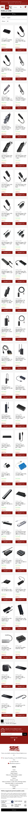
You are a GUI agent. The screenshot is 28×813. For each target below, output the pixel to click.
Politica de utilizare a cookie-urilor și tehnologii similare (14, 781)
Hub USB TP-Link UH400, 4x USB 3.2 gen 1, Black (6, 677)
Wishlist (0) (11, 3)
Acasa (14, 770)
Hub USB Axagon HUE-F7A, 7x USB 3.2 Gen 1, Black (6, 157)
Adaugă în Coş (7, 50)
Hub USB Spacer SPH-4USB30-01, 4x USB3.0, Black (6, 620)
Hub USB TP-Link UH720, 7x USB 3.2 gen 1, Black (6, 706)
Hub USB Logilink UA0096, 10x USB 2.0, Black (7, 504)
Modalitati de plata (14, 785)
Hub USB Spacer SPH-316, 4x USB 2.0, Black (6, 590)
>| (12, 721)
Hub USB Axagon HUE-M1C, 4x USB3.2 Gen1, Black (6, 215)
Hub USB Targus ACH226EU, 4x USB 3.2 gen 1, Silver (6, 649)
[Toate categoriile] (7, 7)
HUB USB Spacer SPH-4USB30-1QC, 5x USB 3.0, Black (20, 620)
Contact (14, 786)
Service (14, 778)
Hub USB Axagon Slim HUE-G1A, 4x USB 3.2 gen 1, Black (20, 272)
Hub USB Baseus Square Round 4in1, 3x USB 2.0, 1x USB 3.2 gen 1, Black (6, 360)
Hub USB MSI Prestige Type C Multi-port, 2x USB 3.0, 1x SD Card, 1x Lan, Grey (20, 533)
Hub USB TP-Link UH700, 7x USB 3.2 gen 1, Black (20, 677)
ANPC (14, 788)
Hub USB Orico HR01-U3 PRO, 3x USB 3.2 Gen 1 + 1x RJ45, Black (6, 562)
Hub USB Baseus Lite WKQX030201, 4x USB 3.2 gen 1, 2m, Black (20, 302)
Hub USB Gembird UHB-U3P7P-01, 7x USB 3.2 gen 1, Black (6, 417)
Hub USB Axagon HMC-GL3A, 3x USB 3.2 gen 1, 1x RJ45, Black (20, 128)
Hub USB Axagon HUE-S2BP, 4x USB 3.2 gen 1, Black (20, 244)
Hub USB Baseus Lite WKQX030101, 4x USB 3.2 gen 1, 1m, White (6, 301)
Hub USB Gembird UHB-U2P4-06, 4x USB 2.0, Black (6, 388)
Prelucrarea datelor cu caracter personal (14, 783)
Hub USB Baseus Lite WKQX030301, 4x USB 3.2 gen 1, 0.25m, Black (6, 331)
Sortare (3, 17)
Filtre (14, 14)
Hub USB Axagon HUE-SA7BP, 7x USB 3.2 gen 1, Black (7, 272)
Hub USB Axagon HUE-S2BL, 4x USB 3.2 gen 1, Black (6, 244)
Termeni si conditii (14, 780)
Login (17, 3)
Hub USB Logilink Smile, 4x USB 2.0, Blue (20, 474)
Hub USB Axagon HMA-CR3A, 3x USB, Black (20, 41)
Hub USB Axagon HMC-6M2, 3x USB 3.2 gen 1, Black (6, 128)
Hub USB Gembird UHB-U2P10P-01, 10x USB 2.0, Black (20, 359)
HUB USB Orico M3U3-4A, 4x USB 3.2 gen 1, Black (20, 562)
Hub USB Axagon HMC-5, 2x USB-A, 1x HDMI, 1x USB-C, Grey (7, 99)
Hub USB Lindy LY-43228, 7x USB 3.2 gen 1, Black (6, 446)
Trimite (24, 734)
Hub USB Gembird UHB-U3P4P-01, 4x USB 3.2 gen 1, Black (20, 388)
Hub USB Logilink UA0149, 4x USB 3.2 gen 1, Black (20, 504)
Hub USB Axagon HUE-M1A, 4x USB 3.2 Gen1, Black (6, 186)
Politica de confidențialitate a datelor (14, 775)
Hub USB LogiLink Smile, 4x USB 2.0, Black (5, 475)
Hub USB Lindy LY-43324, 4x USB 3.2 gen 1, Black (20, 446)
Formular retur (14, 771)
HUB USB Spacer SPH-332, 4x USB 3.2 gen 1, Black (20, 591)
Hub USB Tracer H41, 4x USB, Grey (20, 706)
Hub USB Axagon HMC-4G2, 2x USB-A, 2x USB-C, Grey (20, 70)
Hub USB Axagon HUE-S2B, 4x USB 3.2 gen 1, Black (20, 215)
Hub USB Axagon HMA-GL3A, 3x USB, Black (6, 70)
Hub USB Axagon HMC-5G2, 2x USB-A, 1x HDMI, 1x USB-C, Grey (20, 99)
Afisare (3, 21)
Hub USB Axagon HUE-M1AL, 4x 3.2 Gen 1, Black (20, 186)
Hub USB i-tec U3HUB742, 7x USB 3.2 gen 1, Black (20, 417)
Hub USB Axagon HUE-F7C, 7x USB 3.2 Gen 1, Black (20, 157)
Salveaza (14, 810)
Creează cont (23, 3)
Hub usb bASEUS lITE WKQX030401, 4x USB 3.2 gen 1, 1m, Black (20, 331)
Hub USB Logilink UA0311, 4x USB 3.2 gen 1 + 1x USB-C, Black (6, 533)
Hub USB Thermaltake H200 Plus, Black (20, 648)
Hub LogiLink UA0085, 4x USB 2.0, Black (6, 40)
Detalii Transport (14, 773)
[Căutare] (20, 7)
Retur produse (14, 776)
